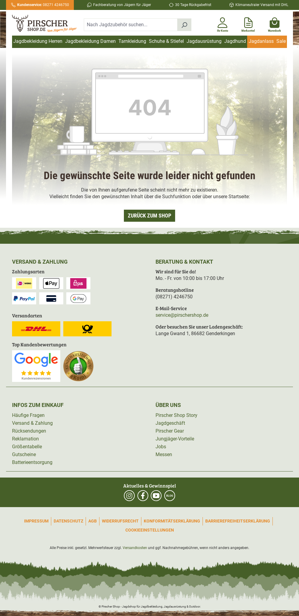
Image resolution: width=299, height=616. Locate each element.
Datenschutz (68, 521)
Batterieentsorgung (32, 462)
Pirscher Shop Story (176, 415)
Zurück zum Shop (149, 215)
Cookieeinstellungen (149, 530)
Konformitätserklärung (172, 521)
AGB (92, 521)
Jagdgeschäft (170, 423)
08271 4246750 (43, 5)
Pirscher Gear (170, 431)
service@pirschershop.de (182, 315)
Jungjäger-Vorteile (175, 439)
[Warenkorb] (274, 23)
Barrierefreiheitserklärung (237, 521)
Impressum (36, 521)
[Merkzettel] (248, 23)
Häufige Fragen (28, 415)
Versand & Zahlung (32, 423)
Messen (164, 454)
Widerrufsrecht (120, 521)
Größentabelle (27, 446)
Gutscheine (24, 454)
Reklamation (25, 439)
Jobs (161, 446)
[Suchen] (184, 24)
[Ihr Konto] (222, 23)
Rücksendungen (29, 431)
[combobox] (131, 24)
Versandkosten (135, 548)
